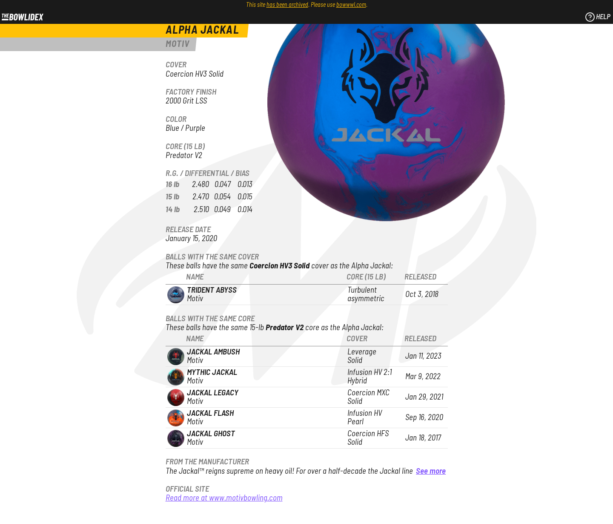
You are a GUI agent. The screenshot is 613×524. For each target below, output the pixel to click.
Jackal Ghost (211, 434)
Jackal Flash (210, 413)
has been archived (287, 5)
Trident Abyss (212, 290)
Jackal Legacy (212, 393)
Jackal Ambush (213, 352)
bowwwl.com (351, 5)
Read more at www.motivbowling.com (224, 498)
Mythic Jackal (212, 373)
